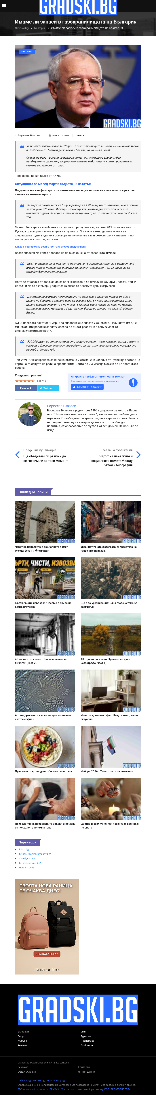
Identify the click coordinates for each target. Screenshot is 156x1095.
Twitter (46, 388)
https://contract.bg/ (30, 863)
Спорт (21, 1036)
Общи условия (27, 1071)
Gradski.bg (22, 28)
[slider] (25, 381)
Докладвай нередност (87, 386)
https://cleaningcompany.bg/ (35, 853)
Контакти (84, 1067)
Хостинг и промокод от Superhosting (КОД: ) (95, 1089)
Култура (22, 1040)
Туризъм (86, 1036)
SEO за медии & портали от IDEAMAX (38, 1089)
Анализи (22, 1045)
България (39, 28)
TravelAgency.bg (56, 1080)
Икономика (87, 1040)
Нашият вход (26, 867)
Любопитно (87, 1045)
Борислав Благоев (29, 135)
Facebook (24, 388)
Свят (83, 1031)
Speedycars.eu (27, 858)
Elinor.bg (24, 849)
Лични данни (86, 1071)
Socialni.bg (39, 1080)
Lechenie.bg (24, 1080)
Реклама (23, 1067)
